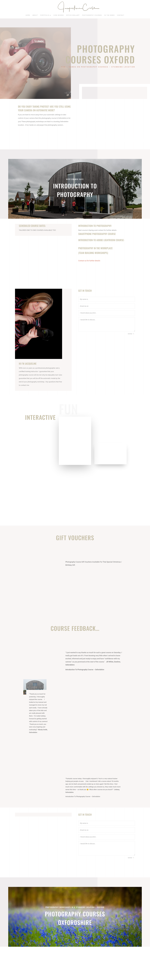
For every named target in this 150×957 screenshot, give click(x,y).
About (35, 15)
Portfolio (44, 15)
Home (28, 15)
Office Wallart (73, 15)
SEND (130, 334)
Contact (120, 15)
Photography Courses (92, 15)
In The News (109, 15)
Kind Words (59, 15)
